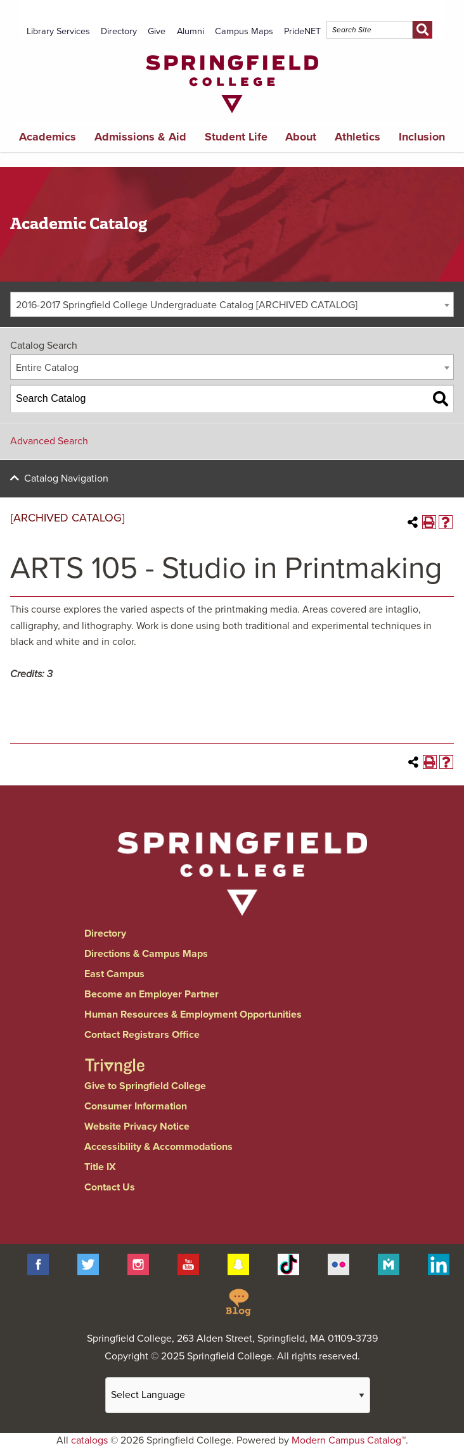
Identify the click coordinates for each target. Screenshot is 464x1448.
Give (156, 31)
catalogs (89, 1440)
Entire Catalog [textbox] (47, 367)
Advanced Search (49, 441)
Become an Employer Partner (151, 994)
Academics (47, 137)
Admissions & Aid (140, 137)
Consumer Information (135, 1106)
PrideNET (302, 31)
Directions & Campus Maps (146, 953)
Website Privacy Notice (137, 1126)
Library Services (58, 31)
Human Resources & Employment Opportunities (193, 1014)
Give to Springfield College (145, 1086)
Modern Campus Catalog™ (349, 1440)
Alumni (190, 31)
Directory (119, 31)
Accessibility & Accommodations (158, 1146)
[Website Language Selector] (237, 1395)
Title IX (100, 1167)
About (300, 137)
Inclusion (422, 137)
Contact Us (109, 1187)
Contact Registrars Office (142, 1034)
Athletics (357, 137)
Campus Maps (244, 31)
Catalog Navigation (66, 478)
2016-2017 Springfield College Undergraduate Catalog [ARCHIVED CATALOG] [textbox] (187, 305)
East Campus (114, 974)
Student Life (236, 137)
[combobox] (232, 304)
